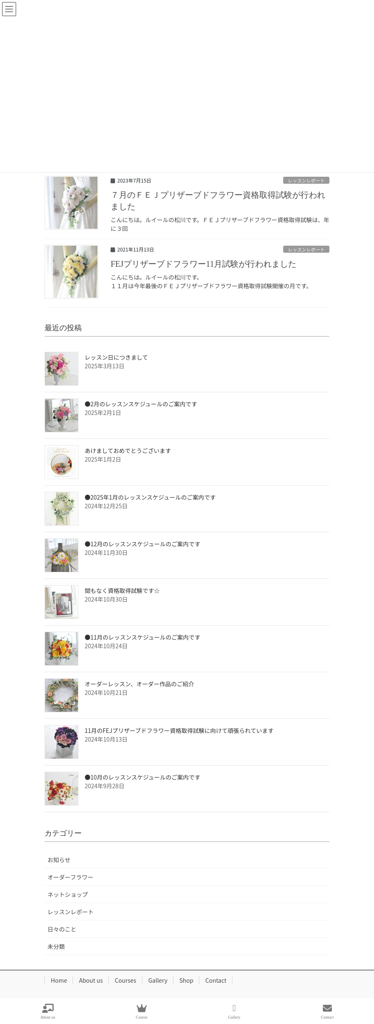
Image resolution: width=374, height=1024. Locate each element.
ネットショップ (67, 894)
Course (141, 1011)
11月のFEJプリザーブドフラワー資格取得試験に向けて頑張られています (179, 730)
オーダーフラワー (70, 877)
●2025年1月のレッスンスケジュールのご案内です (150, 497)
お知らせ (59, 860)
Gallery (157, 980)
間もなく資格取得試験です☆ (122, 590)
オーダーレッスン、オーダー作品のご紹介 (139, 684)
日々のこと (61, 929)
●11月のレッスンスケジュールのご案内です (142, 637)
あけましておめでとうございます (128, 450)
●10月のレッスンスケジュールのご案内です (142, 777)
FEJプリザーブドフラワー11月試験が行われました (203, 263)
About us (91, 980)
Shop (186, 980)
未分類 (56, 946)
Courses (125, 980)
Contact (215, 980)
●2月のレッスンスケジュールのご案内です (141, 404)
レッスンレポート (306, 180)
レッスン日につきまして (116, 357)
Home (59, 980)
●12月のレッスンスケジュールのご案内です (142, 544)
